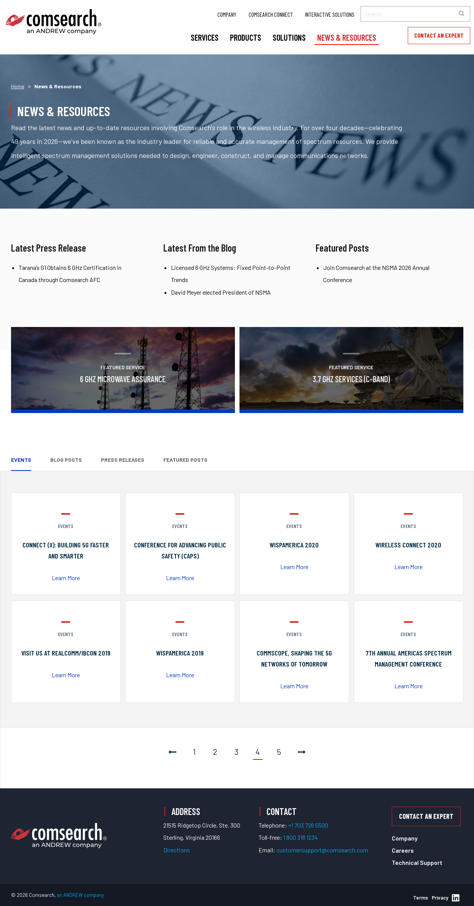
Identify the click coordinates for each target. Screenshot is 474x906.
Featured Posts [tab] (185, 459)
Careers (403, 850)
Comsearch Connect (271, 14)
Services (205, 37)
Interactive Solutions (329, 14)
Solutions (289, 37)
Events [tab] (21, 459)
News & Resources (346, 37)
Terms (420, 898)
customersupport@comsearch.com (322, 849)
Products (245, 37)
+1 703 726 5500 (308, 825)
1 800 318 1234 (300, 837)
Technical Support (417, 862)
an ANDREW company (80, 895)
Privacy (440, 898)
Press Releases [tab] (122, 459)
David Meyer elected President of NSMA (221, 292)
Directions (176, 849)
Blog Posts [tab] (66, 459)
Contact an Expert (439, 35)
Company (226, 14)
